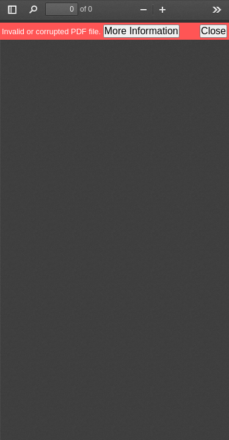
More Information (141, 31)
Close (213, 31)
